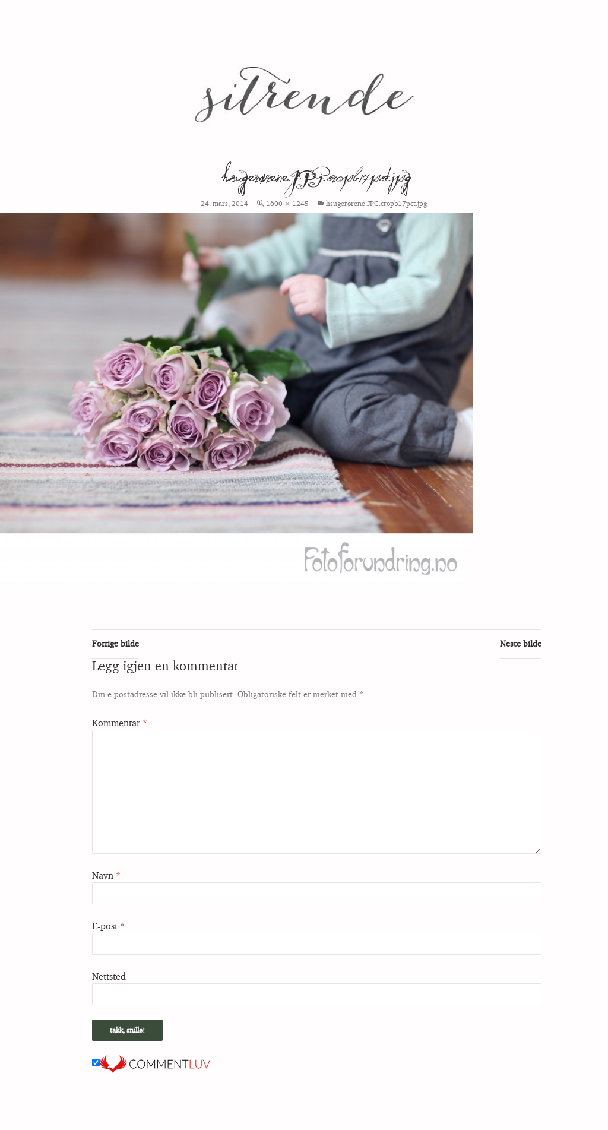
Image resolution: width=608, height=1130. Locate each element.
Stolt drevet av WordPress (58, 1115)
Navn (106, 875)
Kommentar (119, 723)
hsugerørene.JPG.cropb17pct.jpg (376, 203)
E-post (108, 926)
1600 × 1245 (287, 203)
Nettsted (109, 976)
